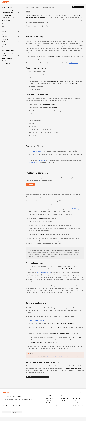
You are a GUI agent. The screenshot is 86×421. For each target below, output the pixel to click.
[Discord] (20, 405)
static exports (73, 63)
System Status (10, 63)
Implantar (30, 184)
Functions (42, 160)
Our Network (49, 398)
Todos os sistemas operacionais (12, 396)
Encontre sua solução (7, 44)
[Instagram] (16, 405)
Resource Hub (64, 398)
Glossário (4, 60)
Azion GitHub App (73, 209)
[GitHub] (3, 405)
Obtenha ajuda (6, 20)
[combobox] (5, 413)
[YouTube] (10, 405)
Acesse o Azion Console (36, 320)
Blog (62, 395)
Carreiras (48, 400)
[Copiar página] (76, 7)
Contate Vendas (77, 402)
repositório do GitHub (43, 273)
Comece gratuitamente (78, 395)
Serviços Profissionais (78, 405)
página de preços (34, 162)
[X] (13, 405)
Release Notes (6, 47)
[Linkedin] (7, 405)
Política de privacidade (52, 405)
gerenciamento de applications (54, 356)
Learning (63, 400)
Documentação (76, 398)
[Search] (82, 2)
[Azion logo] (21, 392)
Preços (74, 400)
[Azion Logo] (5, 2)
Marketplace (64, 402)
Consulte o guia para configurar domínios (37, 376)
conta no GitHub (37, 151)
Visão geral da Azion (7, 7)
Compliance (49, 402)
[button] (10, 7)
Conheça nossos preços (8, 17)
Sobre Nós (48, 395)
